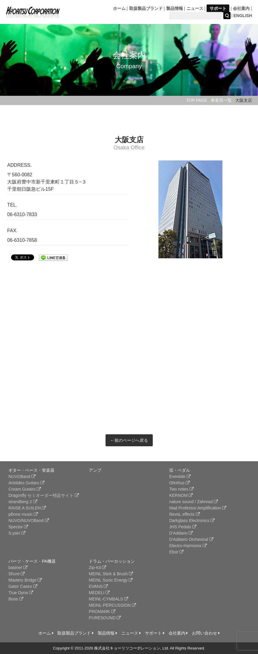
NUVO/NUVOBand (28, 520)
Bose (15, 599)
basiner (18, 567)
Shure (16, 573)
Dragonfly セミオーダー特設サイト (43, 495)
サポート (218, 8)
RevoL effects (184, 514)
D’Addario (181, 533)
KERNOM (181, 495)
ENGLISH (242, 15)
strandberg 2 (22, 501)
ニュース (195, 8)
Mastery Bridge (25, 580)
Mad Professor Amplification (197, 508)
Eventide (180, 476)
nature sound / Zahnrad (193, 501)
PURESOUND (105, 617)
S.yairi (16, 533)
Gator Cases (22, 586)
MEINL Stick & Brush (111, 573)
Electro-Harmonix (188, 545)
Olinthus (179, 482)
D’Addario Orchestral (191, 539)
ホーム (119, 8)
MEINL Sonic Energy (111, 580)
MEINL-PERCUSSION (112, 605)
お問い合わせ (206, 633)
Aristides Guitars (26, 482)
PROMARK (102, 611)
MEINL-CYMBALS (108, 599)
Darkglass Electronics (192, 520)
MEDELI (99, 592)
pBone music (23, 514)
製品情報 (174, 8)
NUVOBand (22, 476)
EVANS (98, 586)
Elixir (176, 552)
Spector (18, 526)
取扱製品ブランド (146, 8)
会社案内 (241, 8)
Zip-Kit (97, 567)
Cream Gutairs (24, 489)
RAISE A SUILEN (27, 508)
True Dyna (20, 592)
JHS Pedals (182, 526)
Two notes (181, 489)
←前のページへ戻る (129, 440)
